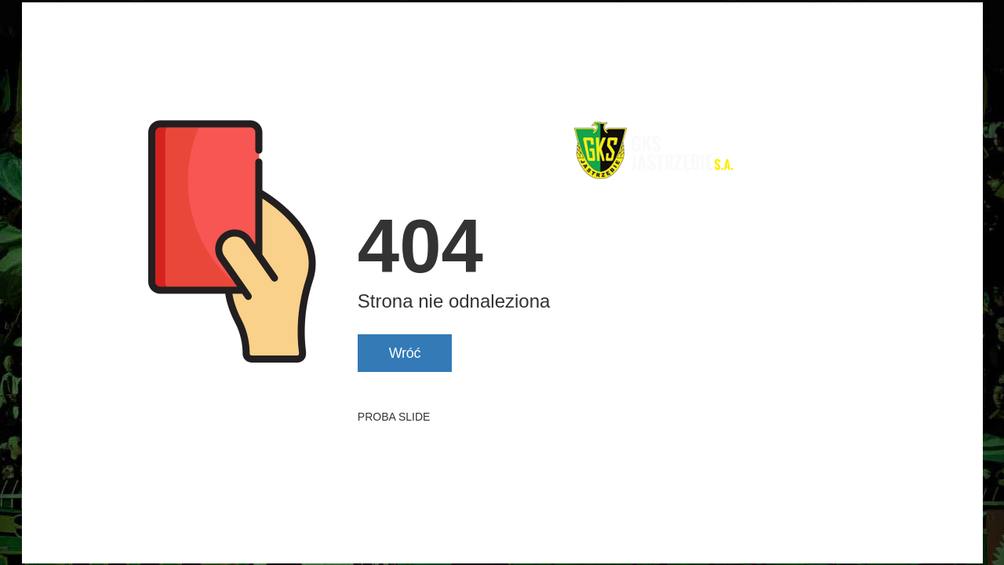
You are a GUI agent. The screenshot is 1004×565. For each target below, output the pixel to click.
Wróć (404, 353)
